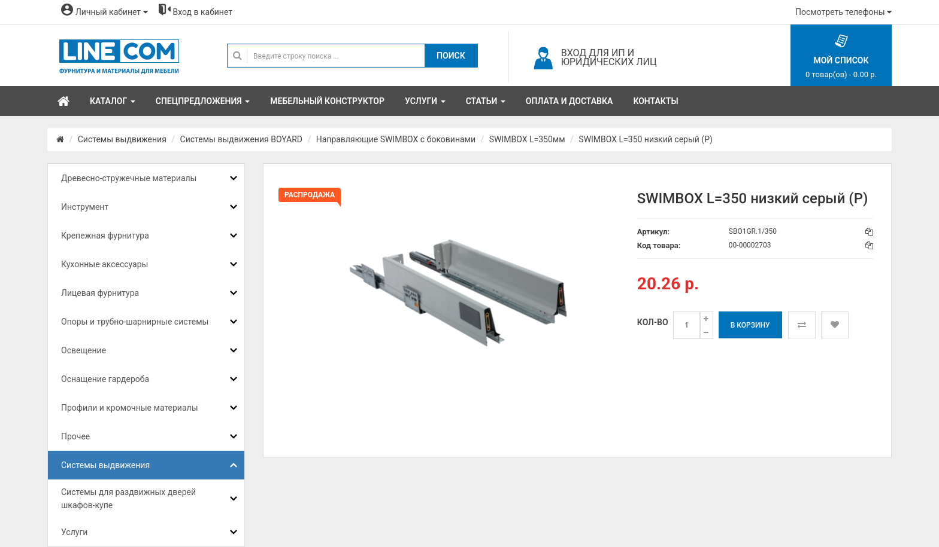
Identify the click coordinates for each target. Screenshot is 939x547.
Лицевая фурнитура (100, 293)
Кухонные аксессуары (104, 264)
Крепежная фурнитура (105, 235)
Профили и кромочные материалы (129, 407)
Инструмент (84, 207)
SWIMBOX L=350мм (527, 139)
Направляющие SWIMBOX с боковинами (395, 139)
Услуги (74, 532)
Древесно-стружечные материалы (128, 178)
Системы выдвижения (122, 139)
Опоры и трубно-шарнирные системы (134, 321)
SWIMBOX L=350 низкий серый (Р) (645, 139)
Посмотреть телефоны (843, 12)
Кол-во (652, 322)
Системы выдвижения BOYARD (241, 139)
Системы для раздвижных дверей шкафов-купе (128, 498)
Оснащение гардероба (105, 379)
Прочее (75, 436)
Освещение (83, 350)
